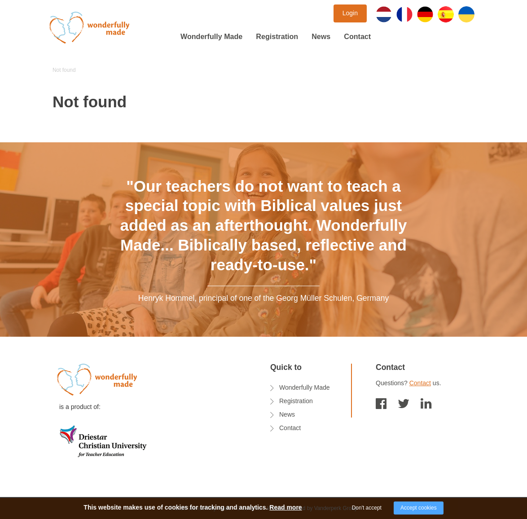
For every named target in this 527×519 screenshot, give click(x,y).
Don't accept (367, 508)
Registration (277, 36)
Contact (357, 36)
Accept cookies (418, 508)
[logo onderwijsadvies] (103, 440)
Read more (285, 507)
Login (350, 13)
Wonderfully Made (211, 36)
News (321, 36)
